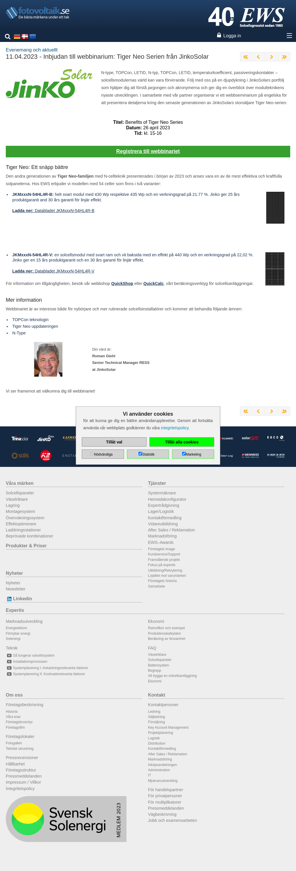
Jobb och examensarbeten (172, 820)
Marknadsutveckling (24, 621)
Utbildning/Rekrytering (165, 570)
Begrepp (154, 671)
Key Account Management (168, 727)
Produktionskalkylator (164, 633)
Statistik (148, 454)
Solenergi (13, 639)
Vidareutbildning (163, 524)
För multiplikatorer (164, 802)
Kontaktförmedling (165, 517)
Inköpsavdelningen (162, 765)
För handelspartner (165, 789)
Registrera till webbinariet (148, 151)
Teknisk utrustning (20, 749)
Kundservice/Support (164, 554)
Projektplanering (160, 733)
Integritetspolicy (20, 788)
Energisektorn (16, 628)
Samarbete (156, 586)
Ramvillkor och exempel (166, 628)
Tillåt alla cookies (182, 442)
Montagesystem (20, 511)
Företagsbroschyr (19, 722)
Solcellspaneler (20, 493)
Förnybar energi (18, 633)
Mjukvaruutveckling (162, 781)
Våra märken (20, 483)
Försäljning (156, 722)
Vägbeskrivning (162, 814)
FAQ (152, 648)
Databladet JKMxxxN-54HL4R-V (53, 271)
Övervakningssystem (25, 517)
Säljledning (156, 717)
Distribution (156, 743)
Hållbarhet (15, 764)
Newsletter (15, 589)
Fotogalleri (14, 743)
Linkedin (19, 598)
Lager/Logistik (161, 511)
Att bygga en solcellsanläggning (172, 676)
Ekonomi (156, 621)
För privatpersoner (165, 795)
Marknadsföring (162, 536)
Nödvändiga (103, 454)
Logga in (232, 35)
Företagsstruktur (21, 770)
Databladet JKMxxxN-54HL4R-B (53, 210)
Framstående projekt (164, 560)
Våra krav (13, 717)
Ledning (154, 712)
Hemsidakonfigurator (167, 499)
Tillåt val (114, 442)
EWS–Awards (161, 542)
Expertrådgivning (163, 505)
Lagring (13, 505)
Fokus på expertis (161, 565)
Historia (12, 712)
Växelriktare (17, 499)
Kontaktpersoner (163, 704)
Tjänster (157, 483)
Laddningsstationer (23, 530)
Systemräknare (162, 493)
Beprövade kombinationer (29, 536)
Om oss (14, 695)
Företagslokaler (20, 736)
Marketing (193, 454)
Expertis (15, 610)
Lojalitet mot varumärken (167, 576)
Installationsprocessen (26, 662)
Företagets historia (162, 581)
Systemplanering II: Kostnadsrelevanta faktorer (45, 674)
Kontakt (156, 695)
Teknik (12, 648)
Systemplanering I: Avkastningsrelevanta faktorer (47, 668)
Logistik (154, 738)
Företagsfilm (15, 727)
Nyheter (14, 573)
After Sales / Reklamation (171, 530)
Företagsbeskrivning (24, 704)
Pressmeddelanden (24, 776)
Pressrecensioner (22, 757)
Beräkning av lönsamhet (166, 639)
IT (149, 775)
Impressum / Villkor (23, 782)
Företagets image (161, 549)
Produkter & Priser (26, 545)
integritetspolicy (174, 428)
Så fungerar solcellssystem (30, 655)
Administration (159, 770)
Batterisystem (158, 665)
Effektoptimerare (21, 524)
